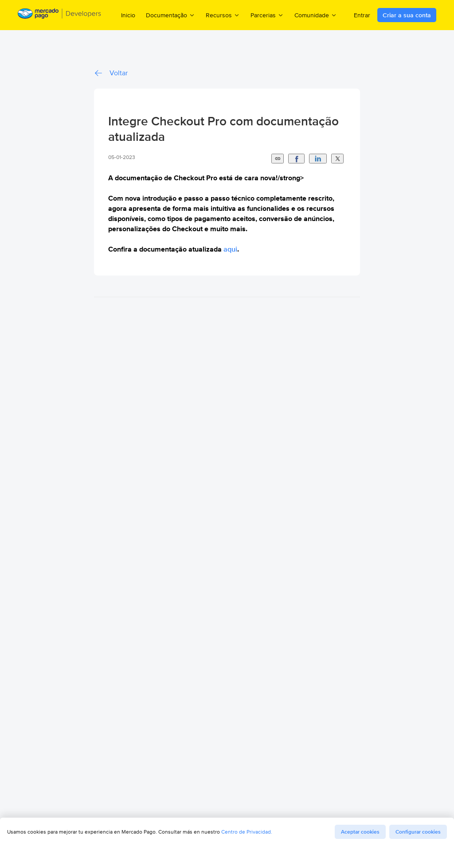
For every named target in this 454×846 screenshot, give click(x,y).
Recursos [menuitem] (223, 15)
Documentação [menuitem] (170, 15)
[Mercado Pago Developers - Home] (60, 15)
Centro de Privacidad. (246, 831)
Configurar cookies (418, 832)
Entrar (362, 15)
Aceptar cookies (360, 832)
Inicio (128, 15)
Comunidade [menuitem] (315, 15)
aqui (230, 249)
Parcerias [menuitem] (267, 15)
